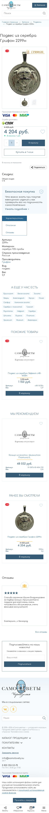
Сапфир (7, 302)
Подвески (37, 22)
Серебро (32, 311)
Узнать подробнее (17, 209)
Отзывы (10, 233)
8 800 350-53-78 (10, 765)
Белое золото (23, 294)
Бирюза (19, 316)
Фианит (19, 320)
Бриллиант (8, 294)
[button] (24, 102)
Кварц (6, 298)
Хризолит (8, 320)
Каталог (25, 22)
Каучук (31, 298)
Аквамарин (32, 320)
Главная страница (10, 22)
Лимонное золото (22, 302)
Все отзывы (41, 632)
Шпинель (7, 316)
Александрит (18, 298)
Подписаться (24, 664)
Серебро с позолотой (13, 307)
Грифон (6, 262)
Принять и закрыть (24, 800)
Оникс (41, 298)
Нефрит (20, 311)
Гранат (30, 307)
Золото (37, 294)
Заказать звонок (10, 753)
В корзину (33, 143)
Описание (11, 225)
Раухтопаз (8, 311)
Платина (30, 316)
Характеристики (14, 218)
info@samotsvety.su (13, 758)
